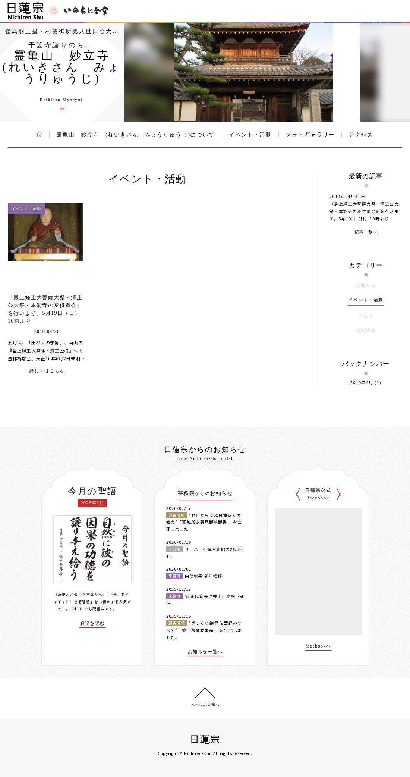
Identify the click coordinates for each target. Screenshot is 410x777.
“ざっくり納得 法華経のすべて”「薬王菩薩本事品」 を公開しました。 (204, 630)
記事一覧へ (366, 232)
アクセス (360, 135)
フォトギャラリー (310, 135)
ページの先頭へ (205, 705)
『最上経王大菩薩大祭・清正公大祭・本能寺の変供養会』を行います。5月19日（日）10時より (364, 211)
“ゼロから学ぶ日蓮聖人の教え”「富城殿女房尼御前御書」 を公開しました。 (204, 522)
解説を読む (92, 623)
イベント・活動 (250, 135)
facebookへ (318, 646)
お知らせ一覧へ (205, 651)
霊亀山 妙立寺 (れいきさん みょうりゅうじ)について (135, 135)
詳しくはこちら (46, 371)
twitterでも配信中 (87, 608)
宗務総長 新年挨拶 (203, 576)
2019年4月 (361, 382)
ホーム (39, 134)
